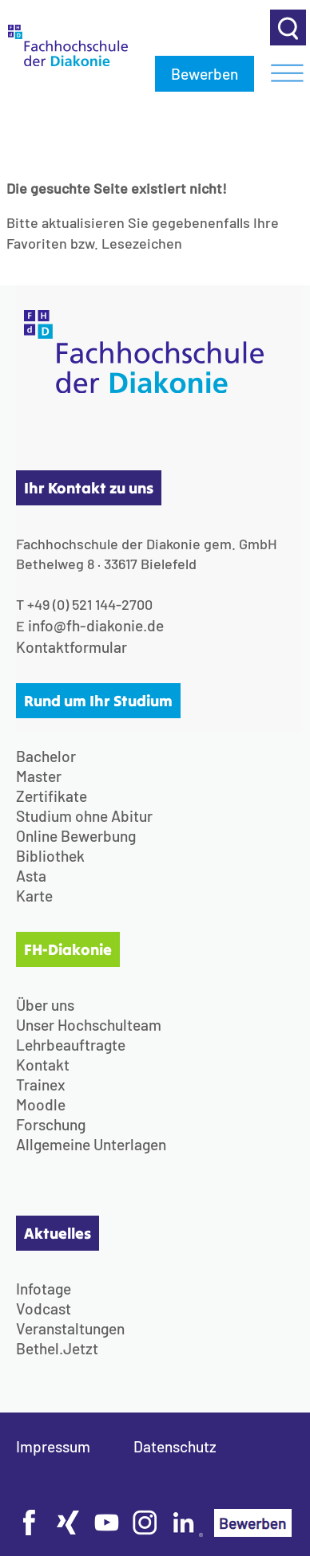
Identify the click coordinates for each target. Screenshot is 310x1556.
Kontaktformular (71, 647)
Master (39, 776)
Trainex (41, 1084)
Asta (31, 875)
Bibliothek (50, 856)
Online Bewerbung (76, 836)
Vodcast (43, 1308)
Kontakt (43, 1064)
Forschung (50, 1124)
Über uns (45, 1005)
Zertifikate (51, 796)
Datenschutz (175, 1446)
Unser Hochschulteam (88, 1025)
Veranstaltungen (70, 1328)
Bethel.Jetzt (57, 1348)
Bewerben (204, 74)
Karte (34, 895)
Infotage (43, 1288)
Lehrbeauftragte (70, 1044)
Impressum (53, 1446)
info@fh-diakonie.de (96, 625)
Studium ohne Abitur (84, 816)
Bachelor (46, 756)
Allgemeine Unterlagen (91, 1144)
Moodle (41, 1104)
